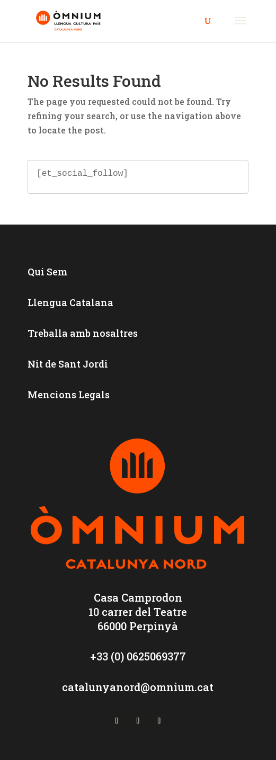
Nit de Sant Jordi (68, 363)
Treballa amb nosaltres (83, 333)
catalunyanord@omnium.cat (137, 687)
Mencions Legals (69, 394)
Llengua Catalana (70, 302)
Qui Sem (47, 271)
